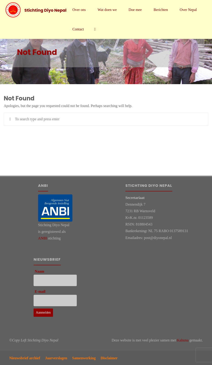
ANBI (42, 238)
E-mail (40, 291)
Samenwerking (84, 358)
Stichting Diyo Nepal (45, 10)
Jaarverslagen (56, 358)
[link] (94, 29)
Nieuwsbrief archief (24, 358)
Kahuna (182, 340)
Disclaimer (109, 358)
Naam (39, 271)
